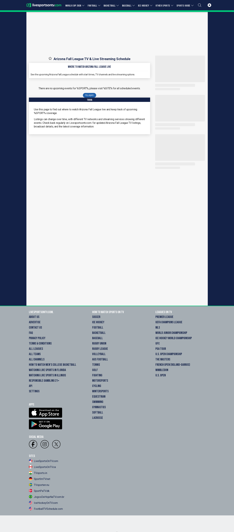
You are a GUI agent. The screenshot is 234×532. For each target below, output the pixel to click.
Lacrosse (97, 418)
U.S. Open (160, 375)
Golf (95, 370)
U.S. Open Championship (168, 354)
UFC (157, 343)
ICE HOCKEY (143, 5)
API (30, 386)
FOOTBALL (92, 5)
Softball (97, 413)
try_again (89, 95)
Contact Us (35, 328)
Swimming (97, 402)
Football (97, 328)
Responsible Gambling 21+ (44, 381)
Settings (34, 391)
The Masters (162, 359)
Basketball (99, 333)
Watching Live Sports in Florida (47, 370)
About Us (34, 317)
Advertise (35, 322)
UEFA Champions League (168, 322)
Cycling (96, 386)
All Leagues (36, 349)
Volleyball (99, 354)
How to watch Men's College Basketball (52, 365)
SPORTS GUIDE (183, 5)
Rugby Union (99, 343)
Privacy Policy (37, 338)
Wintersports (100, 391)
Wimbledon (161, 370)
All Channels (37, 359)
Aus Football (100, 359)
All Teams (35, 354)
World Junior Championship (171, 333)
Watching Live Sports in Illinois (47, 375)
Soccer (96, 317)
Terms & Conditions (40, 343)
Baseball (97, 338)
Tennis (96, 365)
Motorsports (100, 381)
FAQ (31, 333)
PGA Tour (160, 349)
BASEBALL (127, 5)
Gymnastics (99, 407)
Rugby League (100, 349)
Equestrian (98, 397)
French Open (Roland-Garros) (172, 365)
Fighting (97, 375)
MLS (157, 328)
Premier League (164, 317)
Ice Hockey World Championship (173, 338)
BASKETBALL (110, 5)
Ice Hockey (98, 322)
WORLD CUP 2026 (73, 5)
